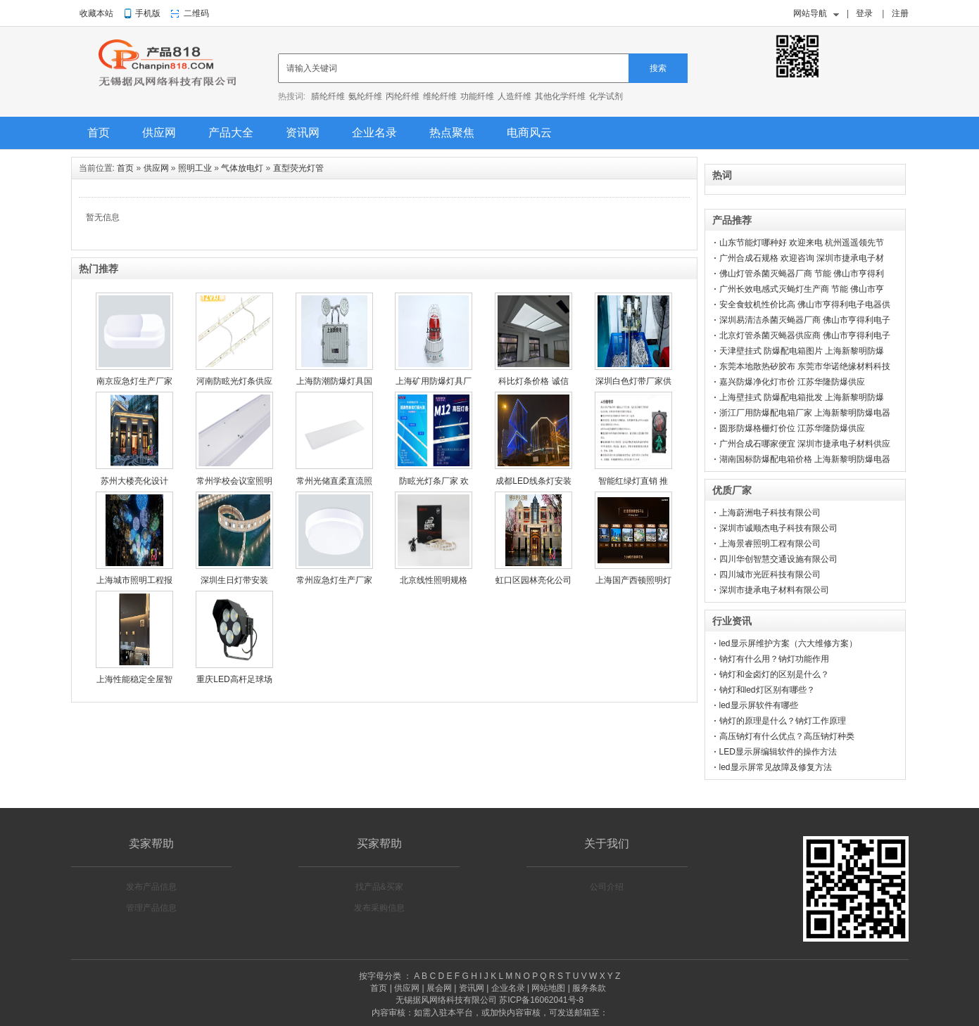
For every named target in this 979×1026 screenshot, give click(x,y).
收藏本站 (96, 13)
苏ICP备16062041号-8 (541, 1000)
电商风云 (529, 133)
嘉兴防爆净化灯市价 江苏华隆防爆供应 (792, 382)
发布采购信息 (379, 908)
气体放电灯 (242, 168)
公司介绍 (607, 887)
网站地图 (548, 988)
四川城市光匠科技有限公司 (770, 574)
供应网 (159, 133)
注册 (900, 13)
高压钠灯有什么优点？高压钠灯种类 (786, 736)
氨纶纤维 (365, 96)
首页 (98, 133)
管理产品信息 (151, 908)
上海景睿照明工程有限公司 (770, 544)
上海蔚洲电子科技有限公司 (770, 513)
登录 (864, 13)
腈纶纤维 (328, 96)
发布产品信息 (151, 887)
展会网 (439, 988)
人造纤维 (514, 96)
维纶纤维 (440, 96)
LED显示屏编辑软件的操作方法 (778, 752)
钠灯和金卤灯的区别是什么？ (774, 674)
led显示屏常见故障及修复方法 (775, 767)
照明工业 (195, 168)
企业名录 (374, 133)
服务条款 (589, 988)
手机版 (147, 13)
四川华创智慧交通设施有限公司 (778, 559)
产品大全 (230, 133)
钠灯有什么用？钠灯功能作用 (774, 659)
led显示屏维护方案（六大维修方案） (788, 643)
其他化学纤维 (560, 96)
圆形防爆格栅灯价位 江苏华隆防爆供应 (792, 428)
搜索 (658, 68)
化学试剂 (606, 96)
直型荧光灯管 (298, 168)
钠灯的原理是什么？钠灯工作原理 (782, 721)
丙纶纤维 (402, 96)
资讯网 (303, 133)
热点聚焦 (451, 133)
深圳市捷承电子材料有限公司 (774, 590)
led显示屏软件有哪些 (758, 705)
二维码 (196, 13)
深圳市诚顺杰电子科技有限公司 (778, 528)
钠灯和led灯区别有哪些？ (767, 690)
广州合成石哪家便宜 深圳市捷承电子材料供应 (804, 444)
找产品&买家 (379, 887)
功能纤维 (477, 96)
